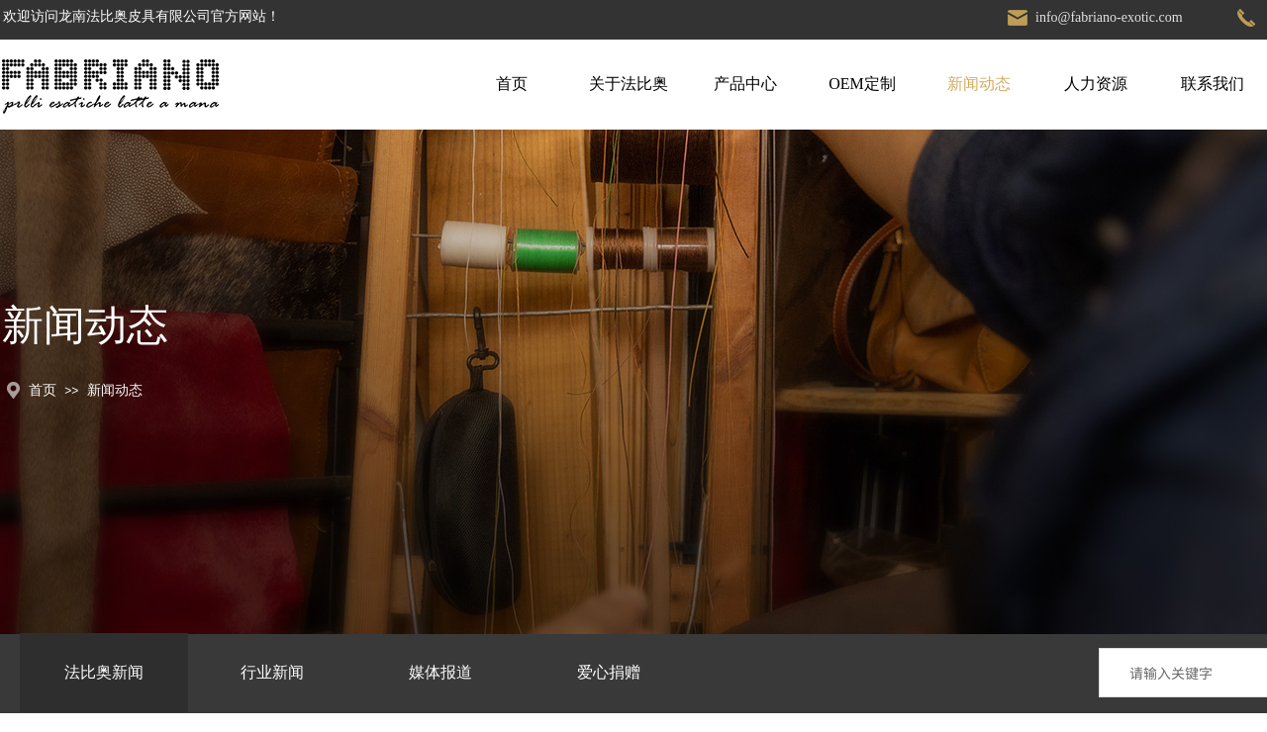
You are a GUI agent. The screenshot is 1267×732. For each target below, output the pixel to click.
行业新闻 (272, 672)
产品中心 (745, 83)
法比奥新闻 (104, 672)
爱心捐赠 (608, 672)
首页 (512, 83)
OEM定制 (862, 83)
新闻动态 (979, 83)
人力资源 (1095, 83)
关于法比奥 (628, 83)
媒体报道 (440, 672)
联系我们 (1212, 83)
